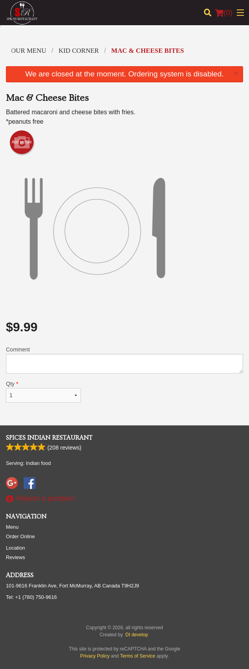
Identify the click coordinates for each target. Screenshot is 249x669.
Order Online (20, 536)
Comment (124, 360)
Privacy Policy (95, 656)
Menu (12, 527)
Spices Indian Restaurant (49, 437)
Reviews (15, 557)
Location (15, 548)
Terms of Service (137, 656)
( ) (223, 13)
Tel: (31, 597)
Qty (43, 392)
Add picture (22, 142)
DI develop (136, 634)
